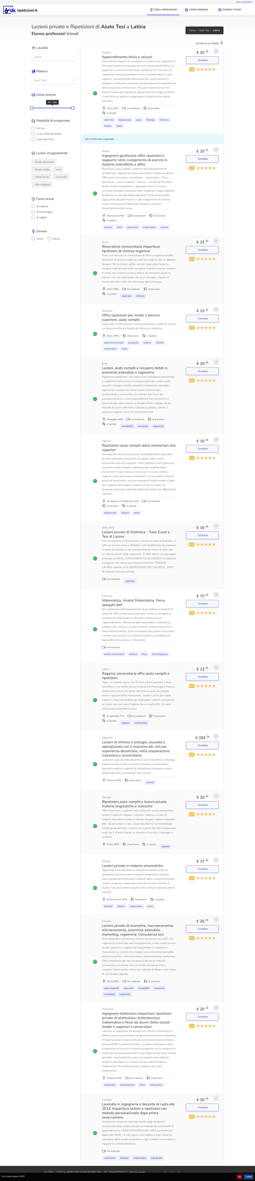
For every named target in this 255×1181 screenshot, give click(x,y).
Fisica (119, 227)
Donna (53, 239)
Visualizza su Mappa (207, 43)
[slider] (31, 108)
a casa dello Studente (47, 134)
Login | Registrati (244, 2)
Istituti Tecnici (42, 177)
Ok (239, 1177)
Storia (125, 348)
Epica (138, 119)
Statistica (130, 581)
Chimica (108, 227)
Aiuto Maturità (111, 988)
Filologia (150, 119)
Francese (164, 119)
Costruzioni (109, 1158)
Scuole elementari (44, 162)
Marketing (109, 994)
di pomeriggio (42, 212)
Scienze (164, 227)
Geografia (133, 342)
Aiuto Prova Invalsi (113, 342)
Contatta (203, 60)
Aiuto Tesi (109, 119)
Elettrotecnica (127, 1084)
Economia (143, 426)
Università (61, 177)
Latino (119, 125)
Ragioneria (158, 426)
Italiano (108, 125)
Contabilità (127, 426)
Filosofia (108, 906)
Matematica (149, 227)
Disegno (124, 1158)
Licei (58, 169)
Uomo (38, 239)
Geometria (132, 227)
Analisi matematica (114, 654)
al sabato (39, 217)
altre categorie (42, 184)
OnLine (38, 128)
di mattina (40, 206)
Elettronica (109, 1084)
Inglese (147, 342)
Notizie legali (137, 1172)
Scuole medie (42, 169)
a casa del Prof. (43, 139)
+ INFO (248, 1177)
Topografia (156, 1158)
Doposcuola (125, 119)
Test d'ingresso (160, 654)
